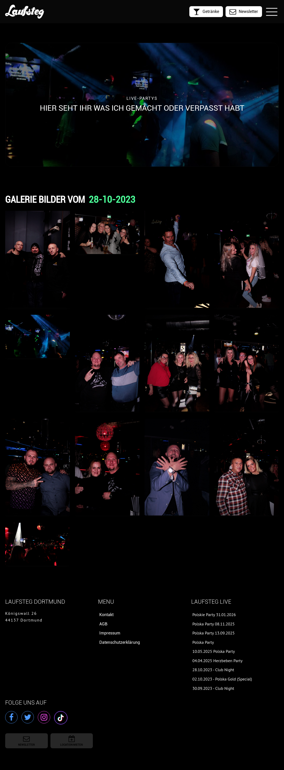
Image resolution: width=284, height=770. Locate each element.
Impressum (109, 633)
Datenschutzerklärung (119, 642)
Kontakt (106, 614)
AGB (103, 624)
